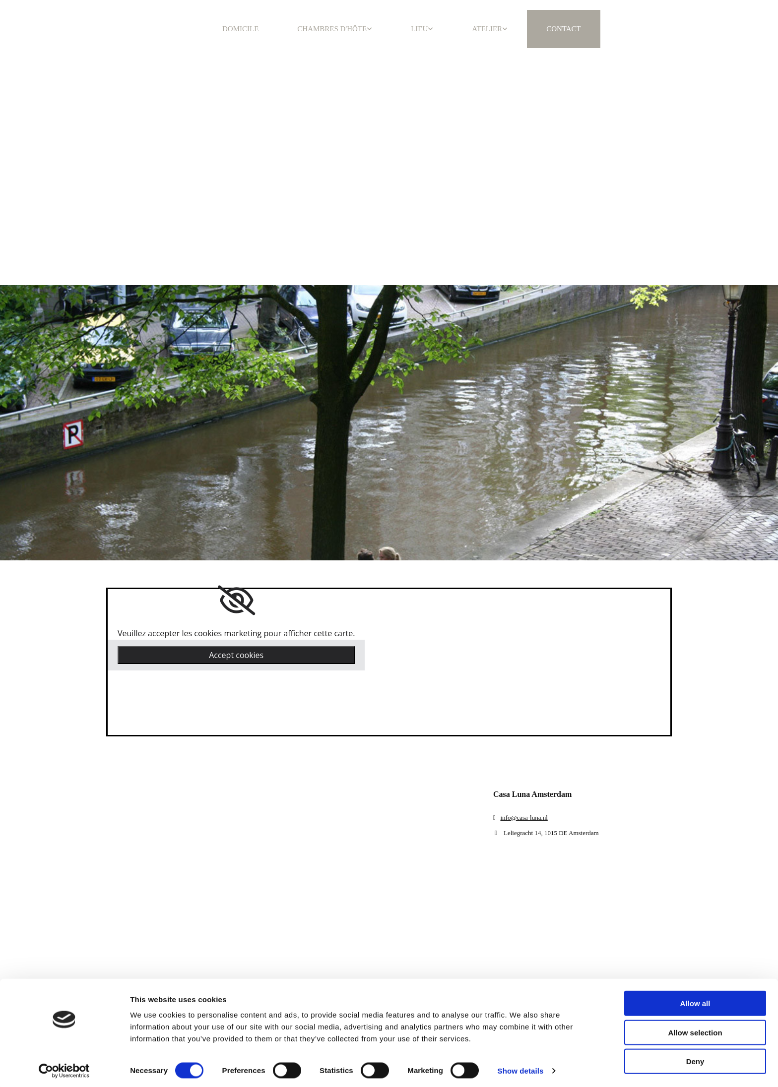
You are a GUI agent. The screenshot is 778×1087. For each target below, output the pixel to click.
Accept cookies (236, 655)
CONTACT (563, 29)
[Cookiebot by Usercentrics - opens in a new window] (64, 1067)
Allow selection (695, 1029)
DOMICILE (240, 29)
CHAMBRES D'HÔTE (332, 29)
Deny (695, 1058)
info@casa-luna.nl (523, 817)
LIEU (419, 29)
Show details (521, 1067)
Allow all (695, 1000)
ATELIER (487, 29)
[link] (236, 600)
